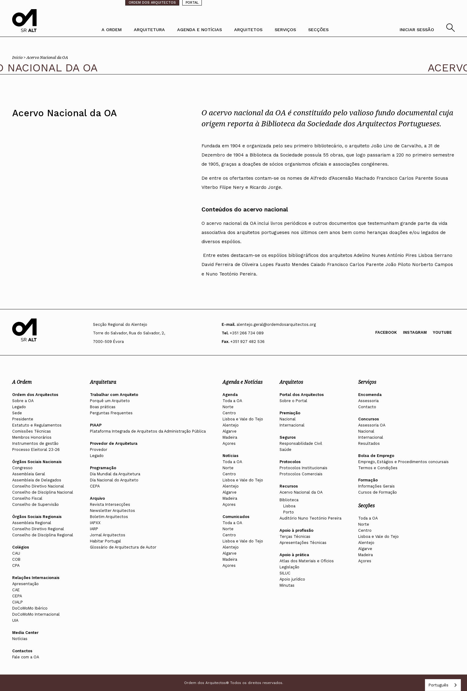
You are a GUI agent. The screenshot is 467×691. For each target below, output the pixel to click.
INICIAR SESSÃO (417, 29)
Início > (19, 57)
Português (438, 685)
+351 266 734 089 (247, 333)
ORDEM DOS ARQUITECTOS (152, 3)
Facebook (386, 332)
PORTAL (192, 3)
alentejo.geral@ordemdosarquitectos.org (276, 324)
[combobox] (443, 685)
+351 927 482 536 (247, 341)
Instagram (415, 332)
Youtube (442, 332)
